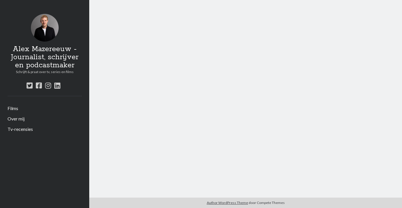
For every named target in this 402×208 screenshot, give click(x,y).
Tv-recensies (20, 129)
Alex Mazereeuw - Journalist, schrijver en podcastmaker (45, 57)
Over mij (16, 118)
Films (13, 108)
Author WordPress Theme (227, 202)
